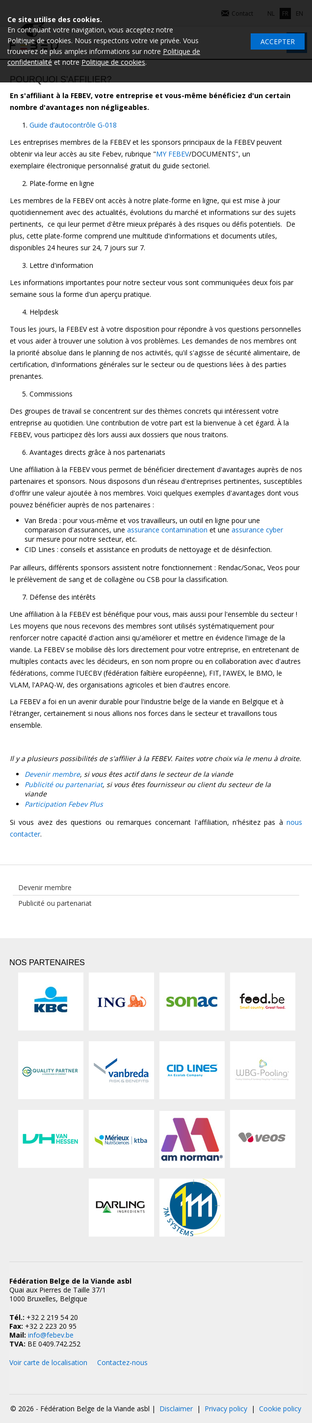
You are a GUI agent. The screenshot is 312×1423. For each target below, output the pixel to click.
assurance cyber (257, 529)
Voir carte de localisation (48, 1362)
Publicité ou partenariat (64, 784)
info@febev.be (51, 1335)
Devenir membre (52, 774)
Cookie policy (280, 1408)
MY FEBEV (172, 153)
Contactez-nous (122, 1362)
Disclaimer (176, 1408)
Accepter (277, 41)
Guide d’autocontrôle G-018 (73, 125)
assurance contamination (167, 529)
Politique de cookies (113, 62)
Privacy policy (226, 1408)
